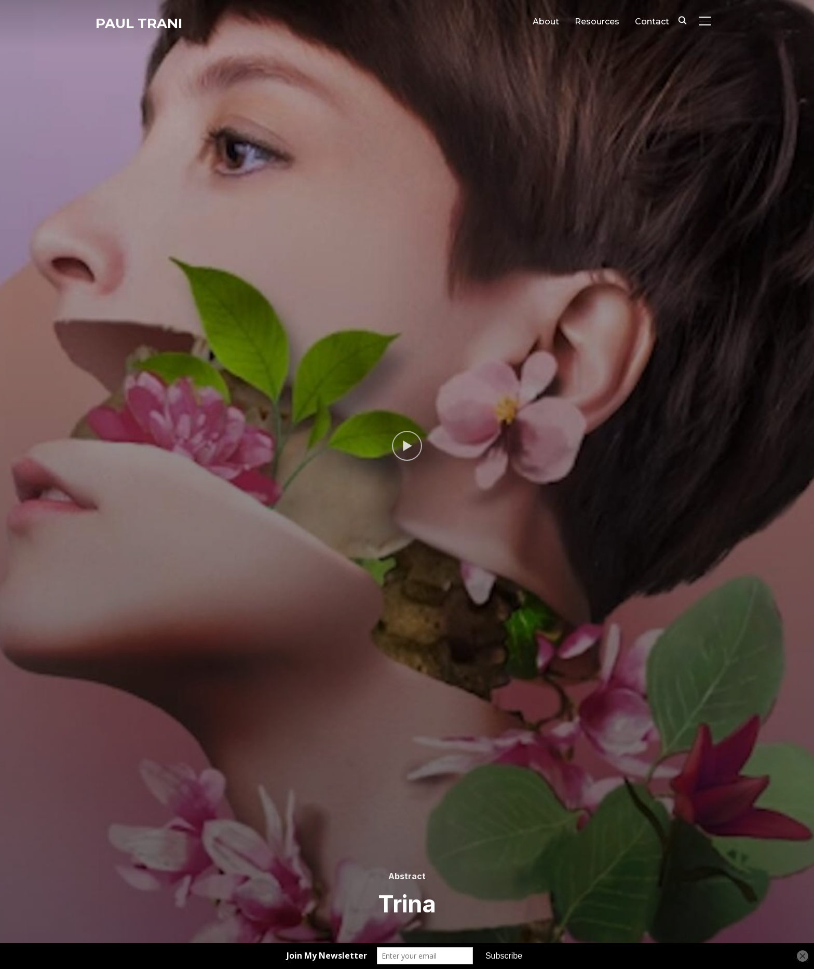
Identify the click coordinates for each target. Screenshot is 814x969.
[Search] (682, 19)
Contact (652, 21)
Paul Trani (139, 23)
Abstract (407, 876)
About (546, 21)
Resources (597, 21)
